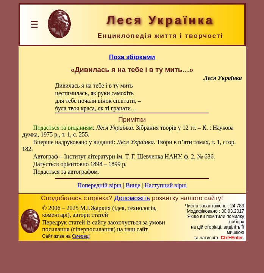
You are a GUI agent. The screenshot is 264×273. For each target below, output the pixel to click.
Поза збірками (132, 57)
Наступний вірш (166, 185)
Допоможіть (132, 198)
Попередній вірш (99, 185)
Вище (133, 185)
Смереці (80, 236)
